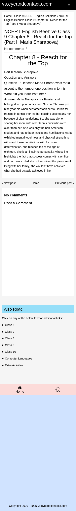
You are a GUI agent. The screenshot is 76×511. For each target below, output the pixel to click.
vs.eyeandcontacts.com (27, 4)
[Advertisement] (38, 427)
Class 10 (10, 351)
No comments (14, 49)
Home (8, 16)
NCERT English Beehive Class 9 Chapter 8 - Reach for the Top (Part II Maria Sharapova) (38, 37)
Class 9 (9, 345)
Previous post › (64, 183)
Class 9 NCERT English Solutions (35, 16)
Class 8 (9, 338)
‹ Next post (9, 183)
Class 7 (9, 331)
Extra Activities (14, 365)
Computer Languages (18, 358)
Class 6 (9, 325)
